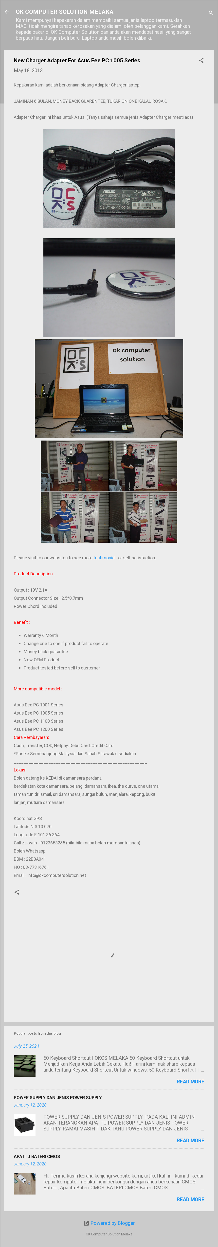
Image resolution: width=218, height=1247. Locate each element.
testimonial (104, 557)
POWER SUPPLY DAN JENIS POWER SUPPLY (58, 1097)
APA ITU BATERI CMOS (37, 1156)
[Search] (211, 13)
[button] (201, 61)
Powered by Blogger (109, 1223)
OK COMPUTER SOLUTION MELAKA (64, 11)
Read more (190, 1082)
